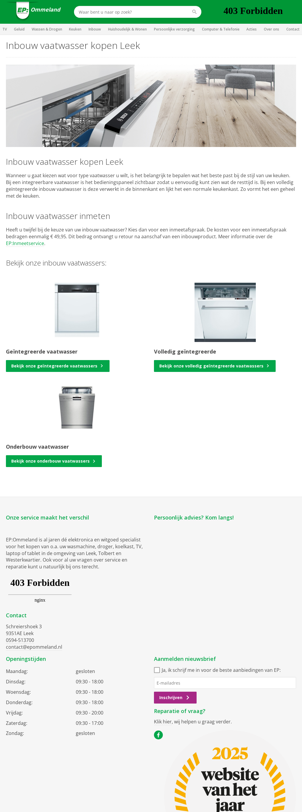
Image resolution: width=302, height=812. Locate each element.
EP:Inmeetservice (25, 243)
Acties (251, 29)
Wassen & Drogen (47, 29)
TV (4, 29)
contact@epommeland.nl (34, 647)
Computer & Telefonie (221, 29)
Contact (293, 29)
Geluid (19, 29)
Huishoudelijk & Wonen (127, 29)
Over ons (271, 29)
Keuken (75, 29)
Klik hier (163, 721)
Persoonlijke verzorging (174, 29)
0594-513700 (20, 640)
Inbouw (95, 29)
